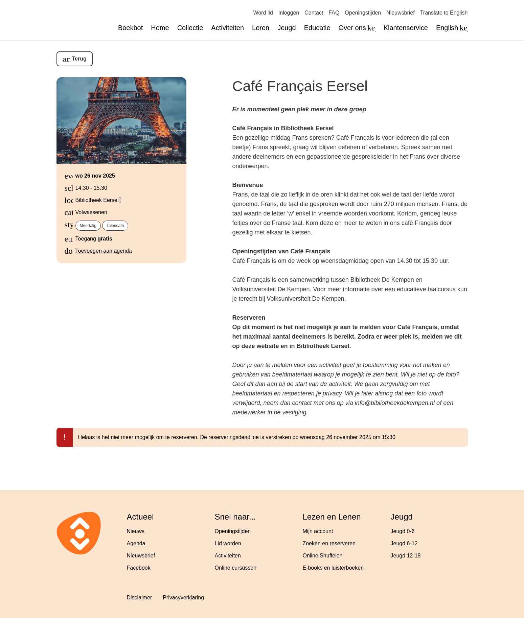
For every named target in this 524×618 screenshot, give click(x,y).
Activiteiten (227, 27)
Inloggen (288, 13)
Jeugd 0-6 (403, 531)
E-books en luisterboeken (333, 568)
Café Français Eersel (300, 86)
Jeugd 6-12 (404, 543)
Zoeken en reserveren (329, 543)
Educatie (317, 27)
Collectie (190, 27)
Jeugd (286, 27)
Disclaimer (139, 597)
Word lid (263, 13)
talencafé (115, 225)
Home (160, 27)
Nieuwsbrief (400, 13)
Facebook (139, 568)
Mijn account (318, 531)
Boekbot (130, 27)
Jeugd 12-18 (406, 555)
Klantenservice (406, 27)
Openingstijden (363, 13)
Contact (313, 13)
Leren (260, 27)
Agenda (136, 543)
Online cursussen (236, 568)
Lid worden (228, 543)
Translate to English (444, 13)
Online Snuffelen (323, 555)
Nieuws (135, 531)
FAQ (333, 13)
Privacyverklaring (183, 597)
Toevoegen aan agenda (103, 251)
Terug (79, 59)
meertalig (88, 225)
